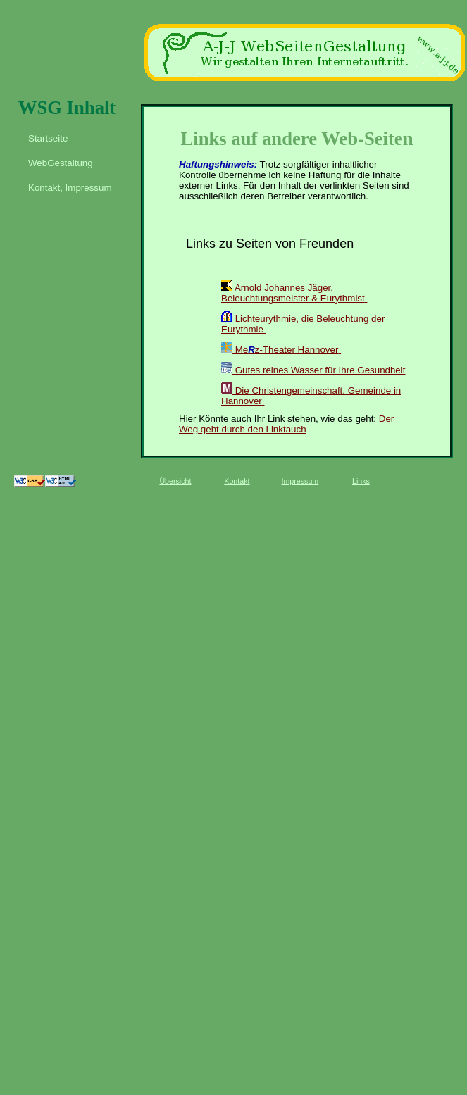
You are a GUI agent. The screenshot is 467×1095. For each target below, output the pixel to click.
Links (361, 481)
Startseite (48, 138)
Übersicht (175, 481)
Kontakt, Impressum (70, 187)
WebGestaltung (60, 163)
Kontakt (236, 481)
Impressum (300, 481)
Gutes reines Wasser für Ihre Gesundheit (313, 370)
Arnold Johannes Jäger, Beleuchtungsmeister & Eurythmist (293, 293)
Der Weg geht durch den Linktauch (286, 423)
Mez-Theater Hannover (279, 349)
